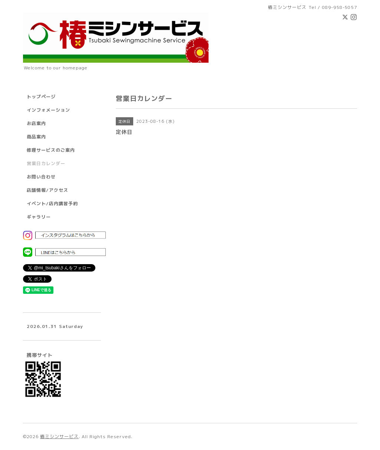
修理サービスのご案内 (51, 150)
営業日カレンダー (46, 163)
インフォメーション (48, 110)
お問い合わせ (41, 177)
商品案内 (36, 137)
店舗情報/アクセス (47, 190)
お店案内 (36, 123)
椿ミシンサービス (59, 436)
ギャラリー (39, 217)
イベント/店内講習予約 (52, 203)
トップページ (41, 96)
